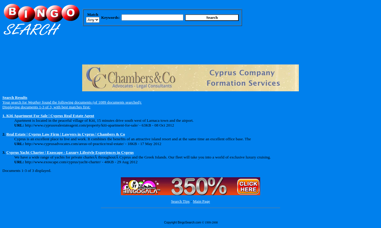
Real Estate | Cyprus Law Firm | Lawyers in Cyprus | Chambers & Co (65, 134)
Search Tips (180, 201)
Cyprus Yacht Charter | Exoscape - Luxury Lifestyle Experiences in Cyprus (70, 152)
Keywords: (110, 17)
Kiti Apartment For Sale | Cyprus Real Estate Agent (50, 115)
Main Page (201, 201)
